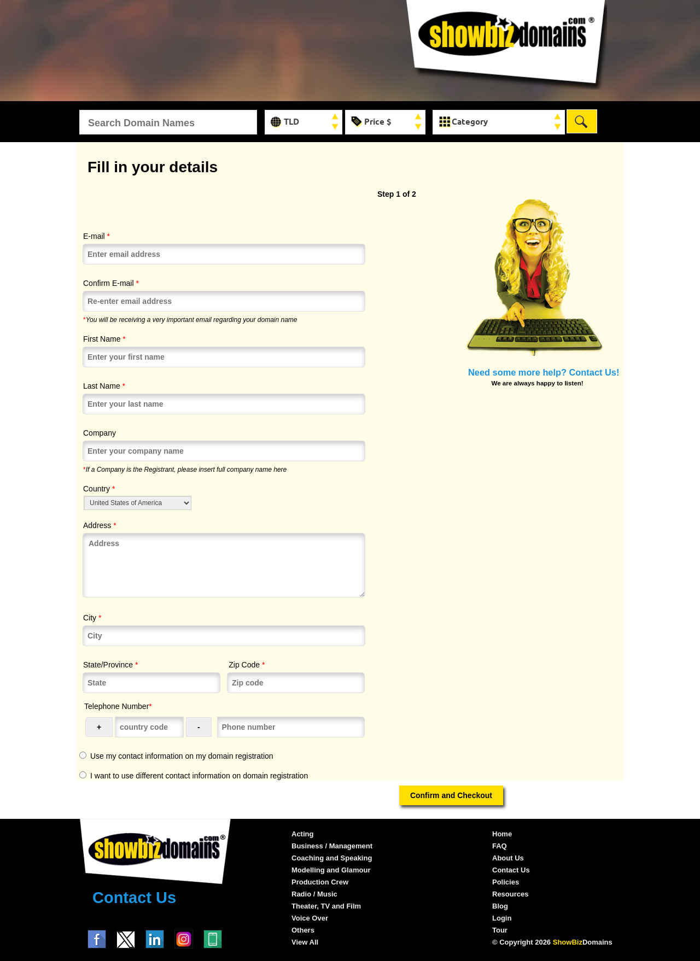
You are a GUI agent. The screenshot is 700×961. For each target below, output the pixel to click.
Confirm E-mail (111, 283)
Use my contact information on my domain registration (181, 756)
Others (302, 930)
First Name (104, 339)
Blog (500, 906)
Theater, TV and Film (326, 906)
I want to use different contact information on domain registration (199, 775)
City (92, 617)
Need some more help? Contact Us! (543, 372)
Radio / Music (314, 894)
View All (304, 942)
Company (99, 433)
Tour (500, 930)
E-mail (96, 236)
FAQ (499, 846)
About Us (508, 858)
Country (99, 488)
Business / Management (331, 846)
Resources (510, 894)
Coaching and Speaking (331, 858)
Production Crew (319, 882)
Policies (505, 882)
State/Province (110, 664)
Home (502, 834)
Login (501, 918)
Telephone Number (118, 706)
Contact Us (134, 897)
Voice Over (309, 918)
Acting (302, 834)
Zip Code (247, 664)
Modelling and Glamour (330, 870)
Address (99, 525)
